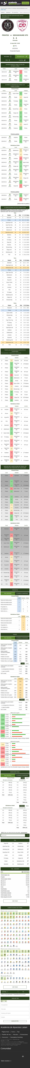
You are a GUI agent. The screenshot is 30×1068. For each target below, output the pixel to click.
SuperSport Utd (26, 120)
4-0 (13, 858)
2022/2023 (15, 48)
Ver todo (15, 901)
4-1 (11, 377)
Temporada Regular (15, 51)
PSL (15, 45)
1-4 (20, 128)
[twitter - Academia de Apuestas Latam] (2, 1053)
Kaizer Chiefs (16, 93)
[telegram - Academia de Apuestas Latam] (11, 1053)
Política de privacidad (16, 1044)
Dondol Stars (15, 109)
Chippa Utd (15, 113)
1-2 (20, 93)
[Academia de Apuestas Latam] (2, 1056)
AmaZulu (16, 137)
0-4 (20, 137)
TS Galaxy (15, 101)
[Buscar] (27, 835)
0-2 (20, 113)
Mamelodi (9, 217)
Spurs (26, 182)
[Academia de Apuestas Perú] (20, 1056)
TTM (9, 254)
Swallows (16, 128)
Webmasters (21, 1041)
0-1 (21, 75)
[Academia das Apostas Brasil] (8, 1056)
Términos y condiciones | (6, 1044)
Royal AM (26, 97)
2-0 (21, 72)
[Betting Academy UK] (17, 1056)
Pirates (5, 35)
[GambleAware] (4, 1063)
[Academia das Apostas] (5, 1056)
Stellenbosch (15, 150)
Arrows (15, 174)
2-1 (21, 79)
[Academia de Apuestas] (14, 1056)
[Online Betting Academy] (11, 1056)
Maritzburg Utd (26, 170)
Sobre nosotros (5, 1061)
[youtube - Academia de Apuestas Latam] (5, 1053)
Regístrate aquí (16, 1039)
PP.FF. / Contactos (24, 1043)
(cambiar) (23, 994)
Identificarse (25, 3)
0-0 (20, 149)
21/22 (10, 76)
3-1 (11, 380)
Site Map (2, 1040)
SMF (8, 1040)
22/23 (10, 72)
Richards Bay (16, 116)
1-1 (20, 97)
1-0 (20, 120)
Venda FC (26, 124)
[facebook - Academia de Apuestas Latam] (8, 1053)
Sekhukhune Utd (20, 35)
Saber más (3, 9)
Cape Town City (26, 105)
